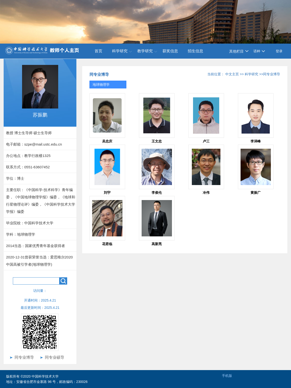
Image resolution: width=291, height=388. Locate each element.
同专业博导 (24, 357)
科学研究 (120, 51)
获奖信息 (170, 51)
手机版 (227, 376)
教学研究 (145, 51)
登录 (279, 51)
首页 (98, 51)
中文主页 (232, 74)
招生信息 (195, 51)
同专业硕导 (54, 357)
